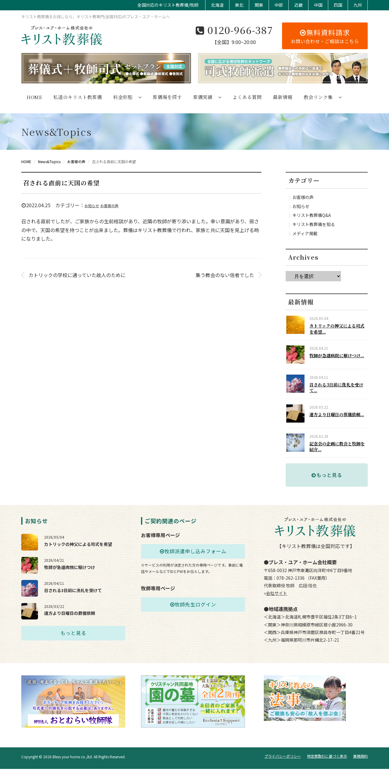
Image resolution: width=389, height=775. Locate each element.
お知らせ (91, 205)
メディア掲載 (305, 233)
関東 (259, 5)
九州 (357, 5)
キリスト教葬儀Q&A (311, 215)
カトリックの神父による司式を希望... (337, 329)
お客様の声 (109, 205)
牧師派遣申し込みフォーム (193, 564)
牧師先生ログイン (193, 618)
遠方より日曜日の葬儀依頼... (339, 422)
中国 (318, 5)
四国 (338, 5)
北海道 (217, 5)
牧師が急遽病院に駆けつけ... (339, 358)
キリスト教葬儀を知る (313, 224)
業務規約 (360, 762)
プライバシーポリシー (282, 762)
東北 (239, 5)
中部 (278, 5)
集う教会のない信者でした (225, 275)
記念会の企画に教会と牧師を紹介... (337, 457)
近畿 (298, 5)
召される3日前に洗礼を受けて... (339, 393)
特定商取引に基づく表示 (327, 762)
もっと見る (327, 488)
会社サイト (276, 607)
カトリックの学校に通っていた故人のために (77, 275)
